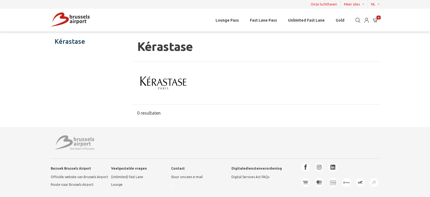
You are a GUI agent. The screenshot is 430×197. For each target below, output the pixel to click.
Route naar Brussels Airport (72, 184)
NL (373, 4)
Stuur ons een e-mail (187, 177)
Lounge (117, 184)
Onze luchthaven (324, 4)
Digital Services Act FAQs (250, 177)
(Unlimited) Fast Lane (127, 177)
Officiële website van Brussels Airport (79, 177)
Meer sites (352, 4)
